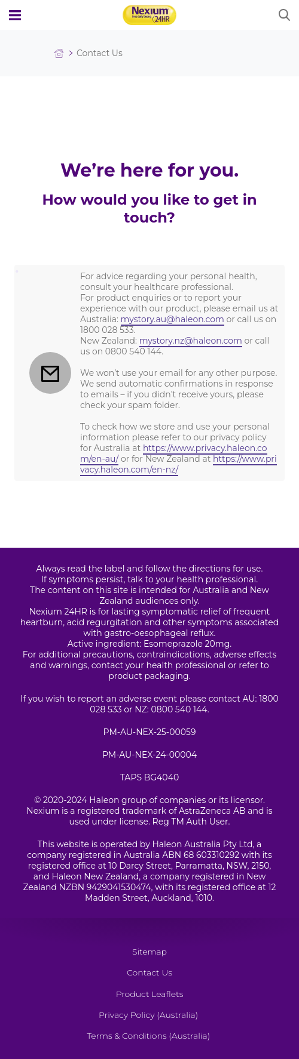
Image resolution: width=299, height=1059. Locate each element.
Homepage (58, 53)
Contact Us (149, 972)
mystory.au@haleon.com (172, 319)
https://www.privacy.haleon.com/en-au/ (173, 453)
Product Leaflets (150, 994)
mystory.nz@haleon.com (190, 340)
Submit (284, 15)
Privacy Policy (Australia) (148, 1014)
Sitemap (149, 951)
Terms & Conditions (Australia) (148, 1035)
